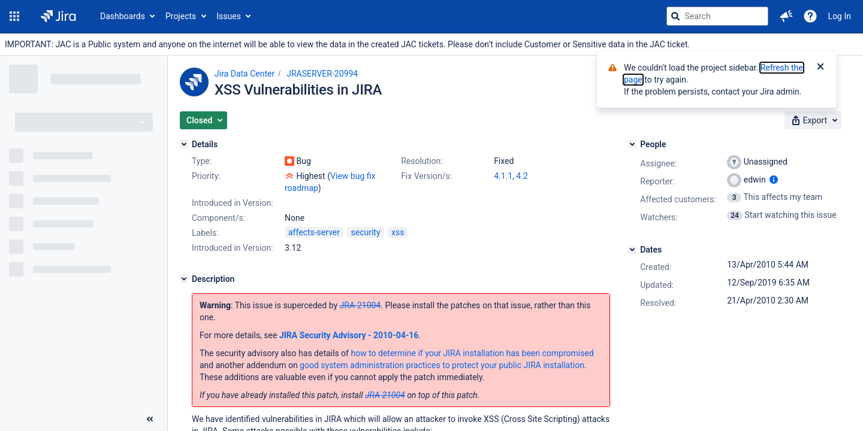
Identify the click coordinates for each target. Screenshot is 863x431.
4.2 (521, 176)
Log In (839, 16)
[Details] (184, 144)
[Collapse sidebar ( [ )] (149, 419)
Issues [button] (228, 16)
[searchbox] (717, 16)
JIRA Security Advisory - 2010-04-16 (348, 335)
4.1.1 (503, 176)
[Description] (184, 279)
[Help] (810, 16)
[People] (632, 144)
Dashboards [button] (122, 16)
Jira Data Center (244, 73)
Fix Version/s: (426, 176)
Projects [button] (180, 16)
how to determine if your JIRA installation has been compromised (472, 353)
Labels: (205, 233)
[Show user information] (773, 179)
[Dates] (632, 249)
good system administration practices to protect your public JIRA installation (442, 365)
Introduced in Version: (232, 248)
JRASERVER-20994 (322, 73)
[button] (14, 16)
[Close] (820, 68)
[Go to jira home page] (58, 16)
